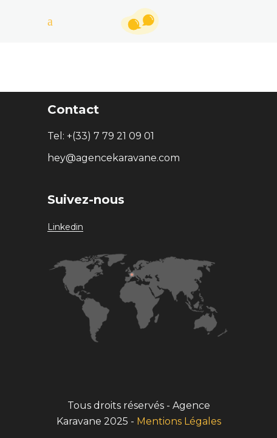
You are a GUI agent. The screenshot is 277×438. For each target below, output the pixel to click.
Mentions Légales (179, 421)
